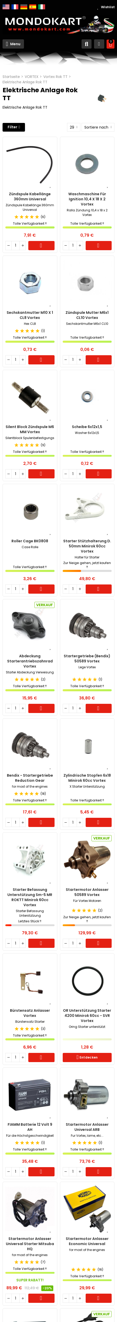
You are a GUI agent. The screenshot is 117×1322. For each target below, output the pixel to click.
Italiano (41, 6)
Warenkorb (41, 245)
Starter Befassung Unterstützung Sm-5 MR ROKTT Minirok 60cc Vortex (29, 897)
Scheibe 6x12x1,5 (87, 426)
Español (32, 6)
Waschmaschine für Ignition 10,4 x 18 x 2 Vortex (87, 199)
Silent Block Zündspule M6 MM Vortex (30, 429)
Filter (12, 127)
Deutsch (23, 6)
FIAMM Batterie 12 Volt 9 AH (30, 1127)
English (6, 6)
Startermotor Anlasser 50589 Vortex (87, 892)
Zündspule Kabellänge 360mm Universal (30, 196)
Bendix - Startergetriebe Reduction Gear (30, 778)
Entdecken (88, 1057)
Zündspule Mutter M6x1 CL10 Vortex (87, 315)
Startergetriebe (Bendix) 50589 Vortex (87, 658)
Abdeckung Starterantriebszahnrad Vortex (30, 661)
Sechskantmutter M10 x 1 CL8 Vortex (30, 315)
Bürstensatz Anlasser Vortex (30, 1013)
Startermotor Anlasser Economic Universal (87, 1241)
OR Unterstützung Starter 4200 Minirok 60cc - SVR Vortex (87, 1015)
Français (14, 6)
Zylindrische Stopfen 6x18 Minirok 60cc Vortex (87, 778)
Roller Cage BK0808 (29, 541)
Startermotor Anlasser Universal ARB (87, 1127)
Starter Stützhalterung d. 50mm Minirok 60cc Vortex (87, 546)
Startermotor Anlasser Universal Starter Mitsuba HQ (30, 1243)
